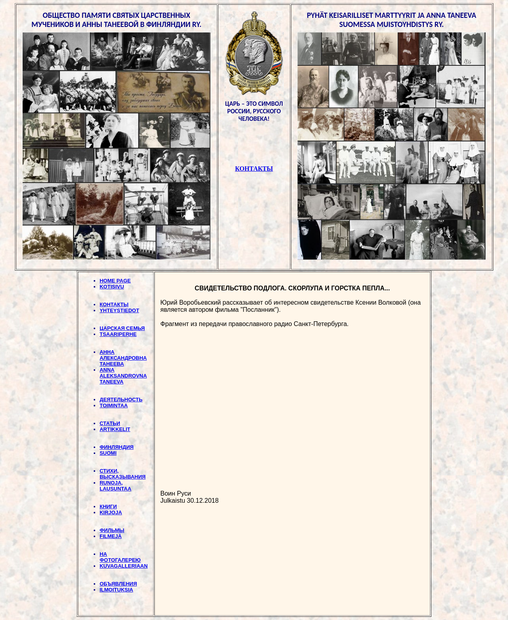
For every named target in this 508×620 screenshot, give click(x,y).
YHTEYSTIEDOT (119, 310)
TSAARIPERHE (118, 334)
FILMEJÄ (111, 536)
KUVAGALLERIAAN (124, 566)
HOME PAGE (115, 281)
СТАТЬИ (110, 423)
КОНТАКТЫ (114, 304)
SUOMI (108, 453)
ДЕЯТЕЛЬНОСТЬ (121, 400)
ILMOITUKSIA (116, 590)
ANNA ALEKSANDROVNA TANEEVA (123, 376)
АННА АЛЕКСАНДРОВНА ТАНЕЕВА (123, 358)
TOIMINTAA (114, 405)
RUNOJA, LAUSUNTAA (115, 486)
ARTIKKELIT (115, 429)
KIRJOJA (111, 512)
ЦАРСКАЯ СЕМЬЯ (122, 328)
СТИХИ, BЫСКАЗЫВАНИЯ (123, 474)
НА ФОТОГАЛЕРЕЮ (120, 557)
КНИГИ (108, 506)
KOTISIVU (112, 287)
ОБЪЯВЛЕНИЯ (118, 584)
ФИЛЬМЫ (112, 530)
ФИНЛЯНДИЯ (117, 447)
